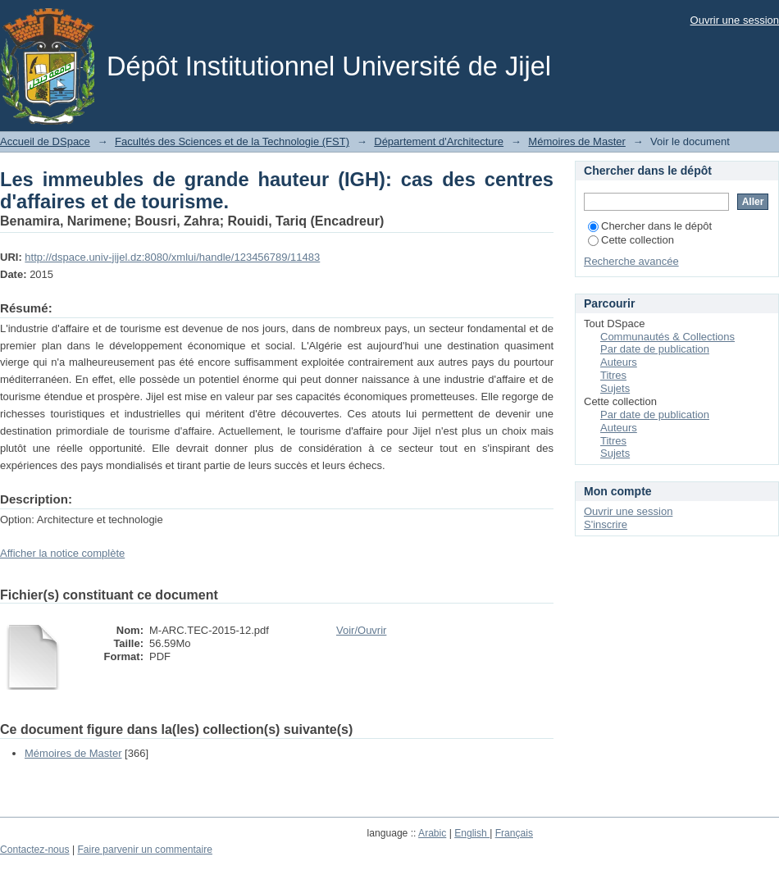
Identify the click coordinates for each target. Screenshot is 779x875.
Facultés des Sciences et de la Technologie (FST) (232, 141)
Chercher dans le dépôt (650, 226)
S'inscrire (605, 524)
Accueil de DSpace (45, 141)
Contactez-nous (35, 849)
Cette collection (631, 240)
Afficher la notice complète (62, 553)
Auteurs (618, 362)
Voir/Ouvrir (361, 630)
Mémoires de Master (576, 141)
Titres (613, 375)
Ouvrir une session (734, 20)
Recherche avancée (631, 261)
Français (514, 833)
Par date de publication (654, 349)
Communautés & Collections (667, 336)
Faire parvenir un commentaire (144, 849)
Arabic (432, 833)
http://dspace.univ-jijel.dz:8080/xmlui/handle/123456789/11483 (172, 257)
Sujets (615, 388)
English (472, 833)
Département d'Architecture (438, 141)
